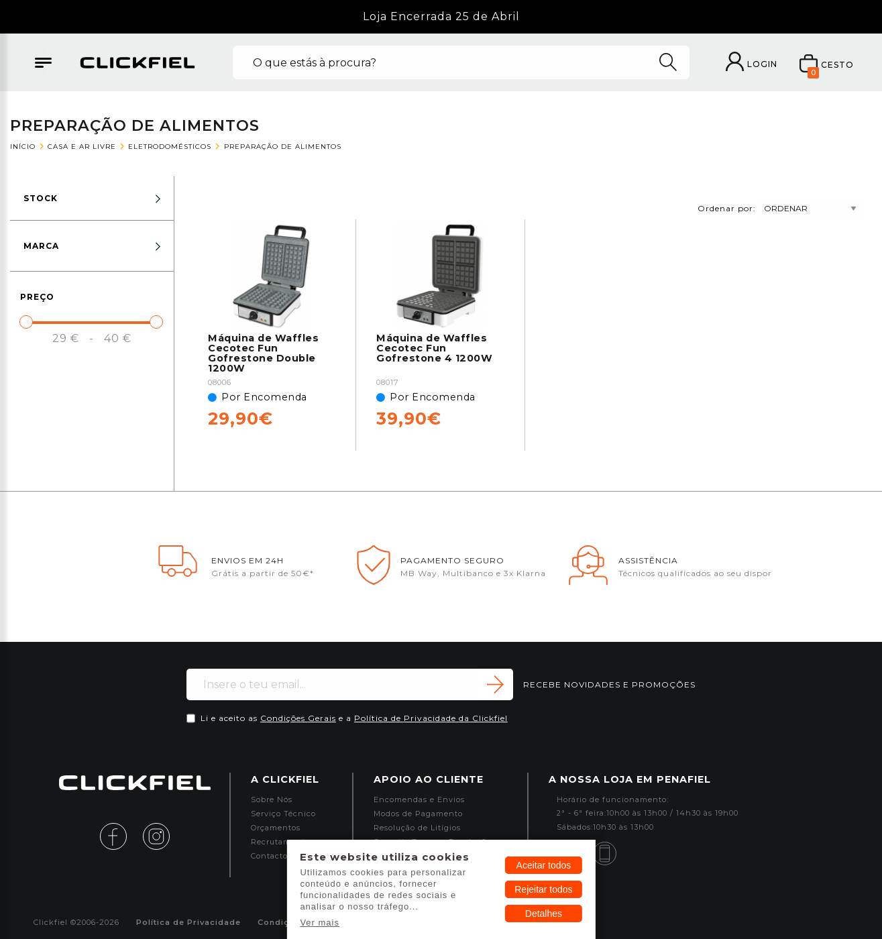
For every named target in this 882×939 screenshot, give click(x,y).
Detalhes (543, 913)
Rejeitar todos (543, 889)
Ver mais (319, 923)
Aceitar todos (543, 865)
